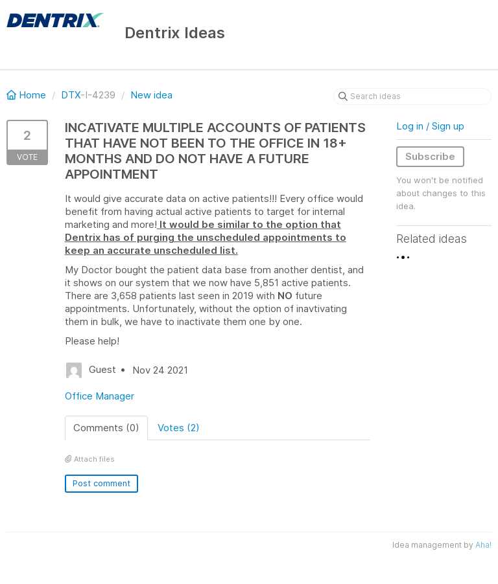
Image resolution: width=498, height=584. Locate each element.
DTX (70, 95)
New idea (151, 95)
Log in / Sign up (430, 126)
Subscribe (430, 156)
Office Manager (99, 396)
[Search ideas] (412, 96)
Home (27, 95)
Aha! (483, 545)
